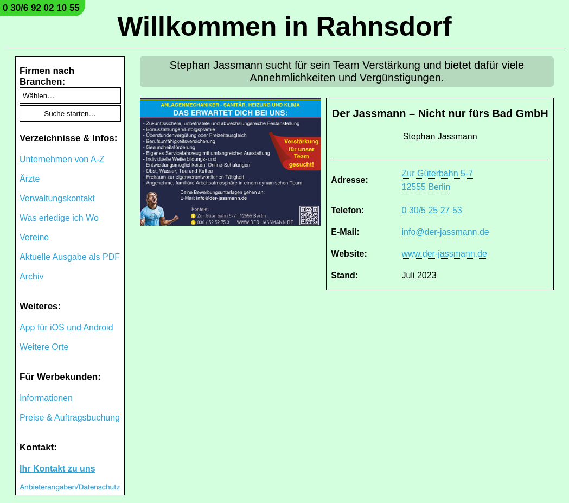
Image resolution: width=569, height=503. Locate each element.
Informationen (46, 398)
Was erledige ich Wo (59, 217)
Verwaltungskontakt (57, 198)
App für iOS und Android (66, 327)
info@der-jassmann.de (445, 232)
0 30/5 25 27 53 (432, 210)
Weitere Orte (44, 347)
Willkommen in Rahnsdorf (284, 26)
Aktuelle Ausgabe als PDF (70, 257)
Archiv (31, 276)
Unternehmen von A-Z (62, 159)
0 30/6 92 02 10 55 (41, 8)
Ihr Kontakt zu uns (57, 468)
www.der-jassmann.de (444, 253)
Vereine (34, 237)
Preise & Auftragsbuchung (70, 417)
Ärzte (30, 178)
